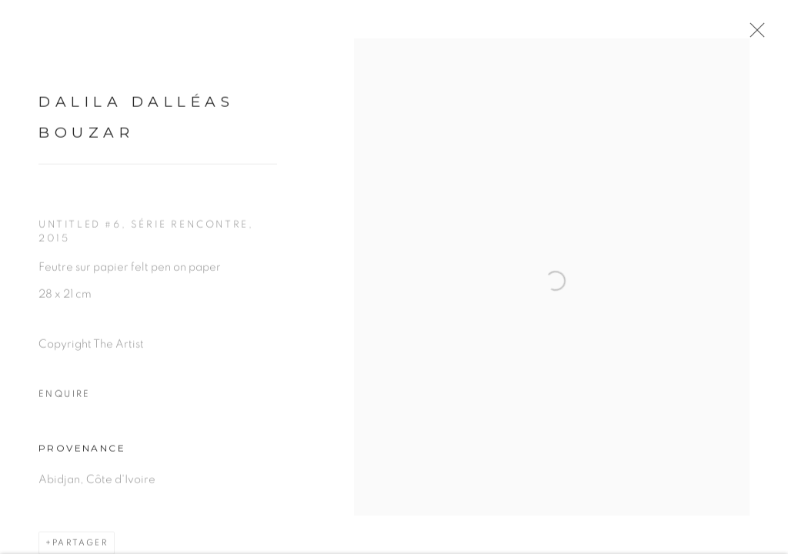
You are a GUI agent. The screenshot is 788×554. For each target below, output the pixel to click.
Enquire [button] (64, 397)
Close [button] (754, 34)
